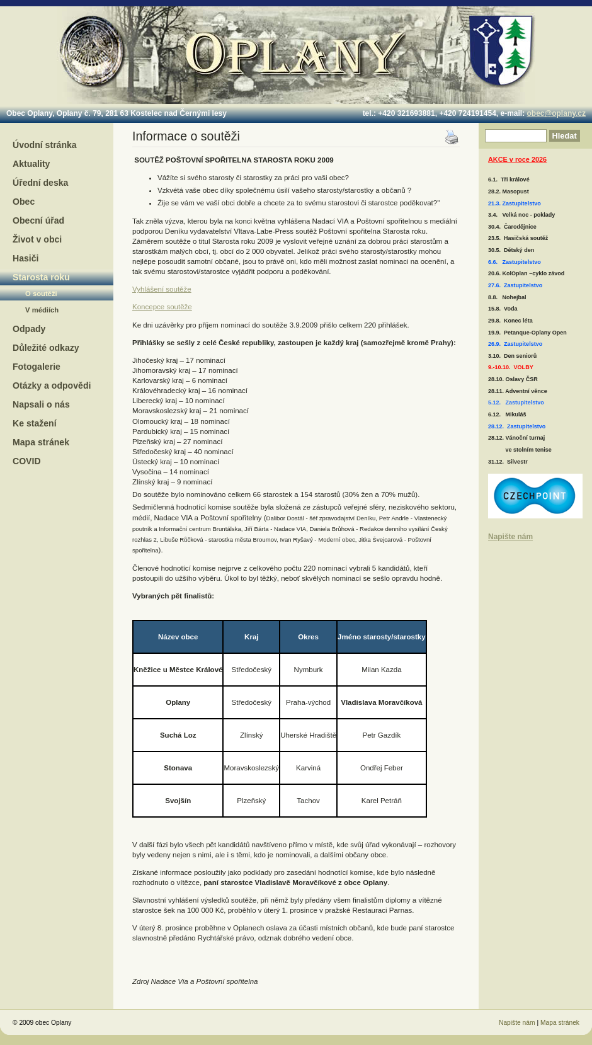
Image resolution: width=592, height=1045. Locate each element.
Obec (24, 202)
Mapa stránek (41, 442)
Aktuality (31, 164)
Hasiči (25, 258)
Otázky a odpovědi (52, 385)
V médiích (42, 310)
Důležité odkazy (46, 348)
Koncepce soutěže (162, 307)
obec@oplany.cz (556, 113)
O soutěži (41, 293)
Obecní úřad (38, 220)
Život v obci (37, 239)
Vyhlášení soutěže (161, 289)
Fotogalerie (36, 367)
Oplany (295, 53)
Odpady (29, 329)
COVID (27, 461)
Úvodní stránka (45, 145)
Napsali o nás (41, 404)
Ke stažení (35, 423)
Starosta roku (41, 277)
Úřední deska (40, 183)
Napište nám (510, 536)
